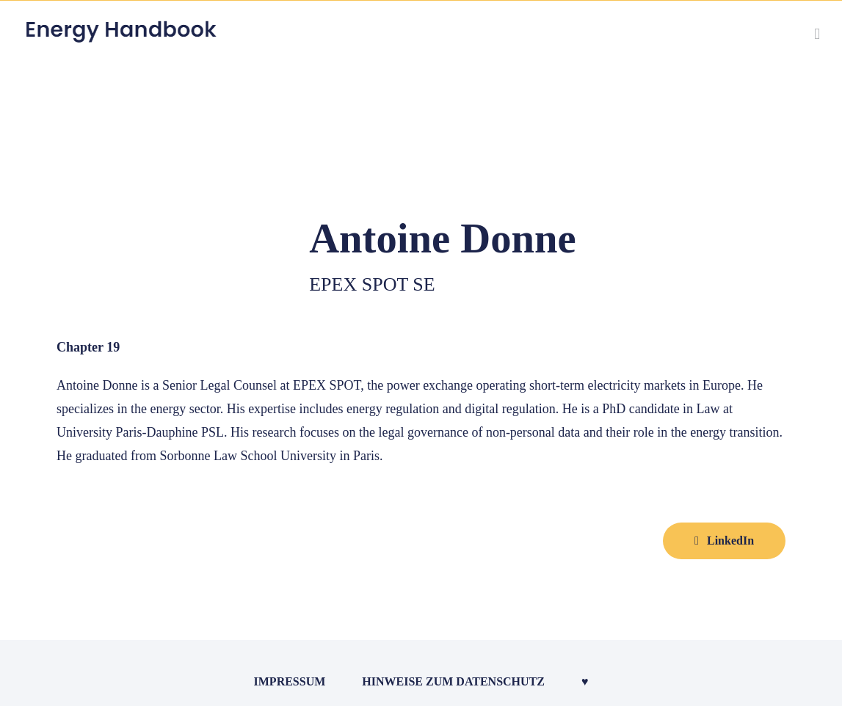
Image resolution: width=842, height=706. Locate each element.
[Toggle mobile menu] (817, 34)
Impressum (290, 681)
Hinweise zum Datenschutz (453, 681)
